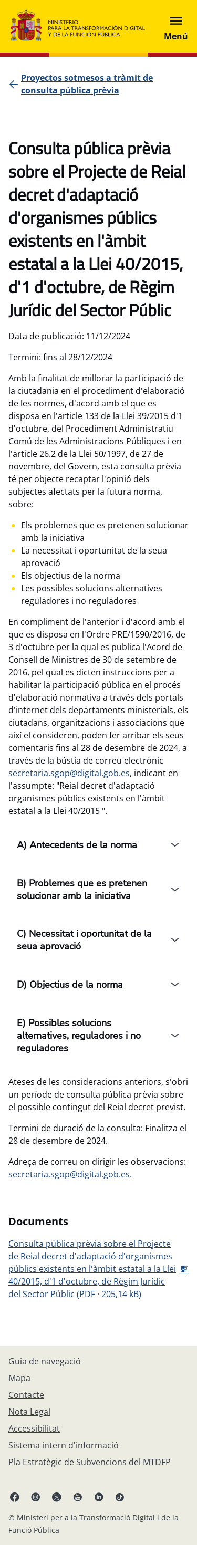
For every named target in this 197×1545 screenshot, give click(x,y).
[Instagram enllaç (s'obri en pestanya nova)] (35, 1496)
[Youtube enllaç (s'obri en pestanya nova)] (77, 1496)
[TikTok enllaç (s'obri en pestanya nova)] (119, 1496)
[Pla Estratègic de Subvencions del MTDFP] (89, 1462)
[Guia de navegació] (44, 1361)
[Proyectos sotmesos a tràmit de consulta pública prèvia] (105, 84)
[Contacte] (26, 1395)
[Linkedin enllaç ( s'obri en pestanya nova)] (98, 1496)
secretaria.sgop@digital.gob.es (69, 773)
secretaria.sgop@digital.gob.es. (70, 1174)
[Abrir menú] (175, 26)
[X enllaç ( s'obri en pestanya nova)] (56, 1496)
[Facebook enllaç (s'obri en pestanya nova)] (14, 1496)
